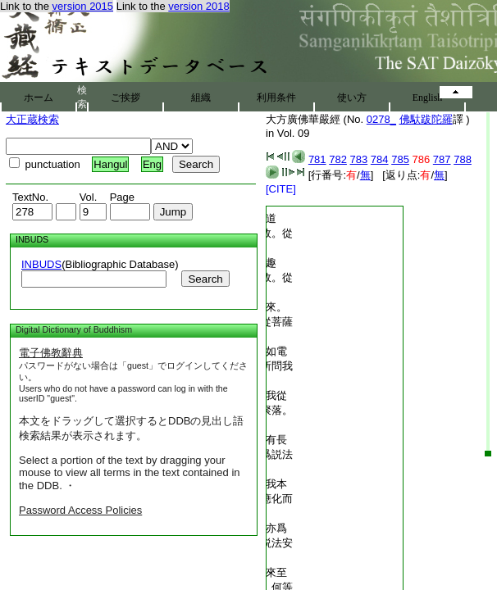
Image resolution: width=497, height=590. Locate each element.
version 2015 (82, 6)
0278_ (381, 119)
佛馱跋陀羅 (426, 119)
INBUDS (41, 264)
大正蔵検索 (32, 119)
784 (380, 159)
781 (317, 159)
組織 (201, 97)
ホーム (38, 97)
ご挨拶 (125, 97)
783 (359, 159)
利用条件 (276, 97)
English (428, 97)
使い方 (352, 97)
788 (463, 159)
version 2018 (198, 6)
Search (205, 279)
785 (400, 159)
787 (442, 159)
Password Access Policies (80, 510)
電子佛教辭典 (51, 353)
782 (338, 159)
